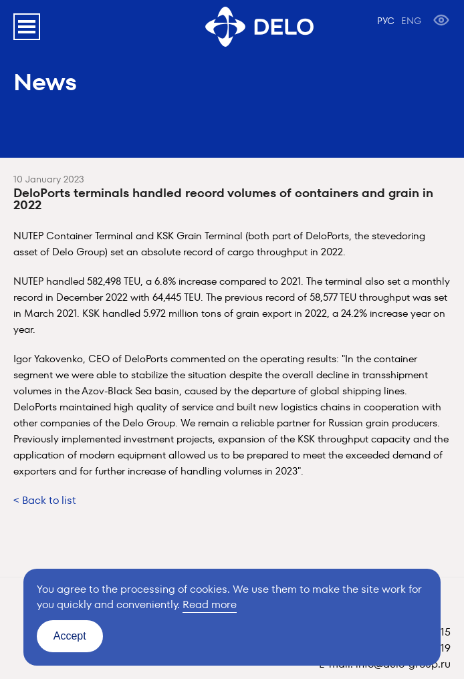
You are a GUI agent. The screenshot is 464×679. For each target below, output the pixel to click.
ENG (411, 20)
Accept (69, 636)
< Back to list (44, 500)
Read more (210, 604)
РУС (385, 20)
